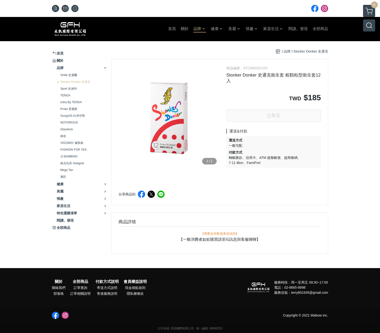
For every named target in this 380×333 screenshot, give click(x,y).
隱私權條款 (135, 293)
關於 (59, 282)
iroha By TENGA (71, 102)
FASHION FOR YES (73, 149)
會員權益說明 (135, 282)
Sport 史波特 (68, 88)
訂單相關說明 (80, 293)
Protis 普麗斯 (68, 109)
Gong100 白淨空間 (72, 115)
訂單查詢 (80, 287)
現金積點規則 (135, 287)
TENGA (65, 95)
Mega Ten (66, 170)
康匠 (63, 176)
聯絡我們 (58, 287)
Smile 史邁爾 (68, 75)
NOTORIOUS (69, 122)
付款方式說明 (107, 282)
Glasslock (66, 129)
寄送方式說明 (107, 287)
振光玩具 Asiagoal (72, 163)
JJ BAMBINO (69, 156)
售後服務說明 (107, 293)
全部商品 (80, 282)
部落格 (59, 293)
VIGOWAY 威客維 (71, 143)
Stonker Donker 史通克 (75, 82)
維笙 (63, 136)
